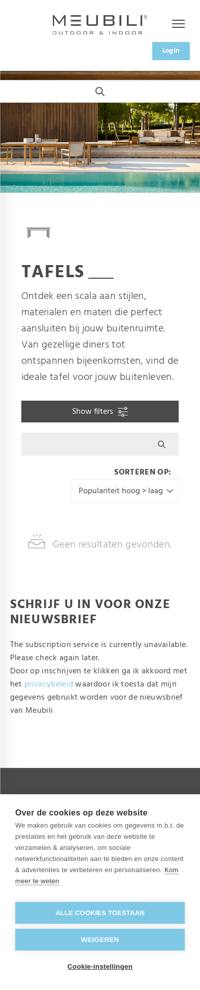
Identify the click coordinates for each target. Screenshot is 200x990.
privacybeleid (48, 684)
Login (171, 51)
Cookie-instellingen (100, 966)
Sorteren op (141, 472)
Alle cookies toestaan (100, 913)
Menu (173, 24)
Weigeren (100, 939)
